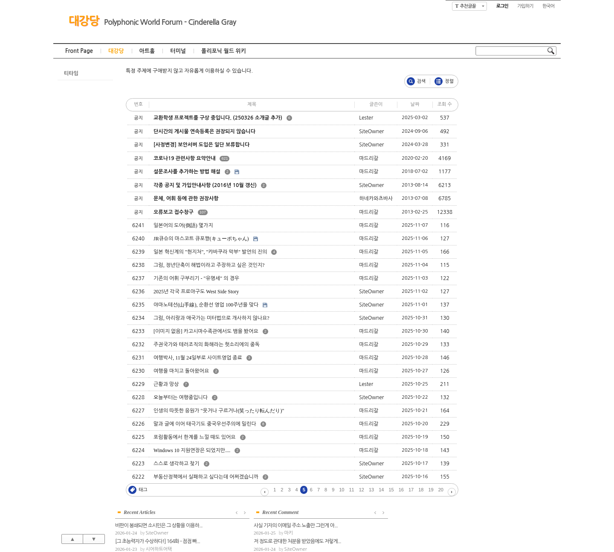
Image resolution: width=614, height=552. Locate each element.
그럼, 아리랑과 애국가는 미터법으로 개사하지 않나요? (211, 318)
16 (401, 489)
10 (341, 489)
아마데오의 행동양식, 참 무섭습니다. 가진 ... (516, 241)
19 (431, 489)
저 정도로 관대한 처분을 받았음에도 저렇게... (516, 209)
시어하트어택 (517, 112)
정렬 (449, 81)
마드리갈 (512, 128)
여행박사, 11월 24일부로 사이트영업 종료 (198, 358)
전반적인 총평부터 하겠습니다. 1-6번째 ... (513, 225)
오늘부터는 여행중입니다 (181, 397)
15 (391, 489)
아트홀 (147, 51)
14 (381, 489)
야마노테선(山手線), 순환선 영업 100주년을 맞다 (206, 305)
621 (224, 158)
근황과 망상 (166, 384)
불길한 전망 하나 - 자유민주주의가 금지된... (515, 152)
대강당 (84, 20)
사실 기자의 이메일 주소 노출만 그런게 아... (515, 193)
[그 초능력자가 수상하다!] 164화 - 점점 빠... (515, 104)
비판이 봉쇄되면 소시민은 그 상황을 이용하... (516, 88)
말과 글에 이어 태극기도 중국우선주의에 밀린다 (205, 424)
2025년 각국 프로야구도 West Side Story (196, 292)
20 (440, 489)
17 (411, 489)
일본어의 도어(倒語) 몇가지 (183, 225)
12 (361, 489)
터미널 (178, 51)
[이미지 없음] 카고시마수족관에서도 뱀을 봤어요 (206, 331)
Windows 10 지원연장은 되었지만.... (192, 450)
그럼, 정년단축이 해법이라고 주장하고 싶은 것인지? (209, 265)
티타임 (71, 73)
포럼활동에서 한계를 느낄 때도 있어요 (194, 437)
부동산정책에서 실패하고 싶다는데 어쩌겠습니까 (206, 477)
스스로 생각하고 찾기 (177, 464)
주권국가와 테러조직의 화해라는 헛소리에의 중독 (207, 345)
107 (203, 212)
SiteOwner (515, 96)
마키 (508, 201)
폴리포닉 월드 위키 (223, 51)
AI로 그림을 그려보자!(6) (497, 136)
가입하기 (525, 6)
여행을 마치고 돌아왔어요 (181, 371)
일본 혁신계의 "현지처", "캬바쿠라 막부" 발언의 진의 (210, 252)
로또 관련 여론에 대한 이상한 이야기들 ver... (516, 120)
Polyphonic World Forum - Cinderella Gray (170, 22)
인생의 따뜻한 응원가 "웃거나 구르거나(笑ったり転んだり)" (219, 411)
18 (420, 489)
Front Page (79, 51)
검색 (421, 81)
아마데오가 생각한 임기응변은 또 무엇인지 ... (516, 257)
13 (371, 489)
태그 (143, 490)
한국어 (548, 6)
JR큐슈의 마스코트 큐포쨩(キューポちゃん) (201, 239)
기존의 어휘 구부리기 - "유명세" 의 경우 (196, 278)
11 (351, 489)
